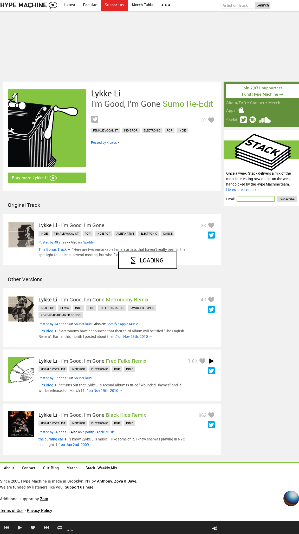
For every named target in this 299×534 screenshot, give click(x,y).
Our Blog (51, 468)
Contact (257, 103)
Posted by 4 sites (104, 142)
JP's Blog (45, 330)
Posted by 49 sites (52, 242)
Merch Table (142, 5)
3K (203, 225)
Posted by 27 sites (52, 377)
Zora (44, 498)
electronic (152, 130)
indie (182, 130)
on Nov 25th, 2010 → (135, 336)
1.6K (193, 361)
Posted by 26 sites (52, 432)
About (9, 468)
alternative (125, 233)
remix (64, 308)
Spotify (88, 242)
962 (202, 415)
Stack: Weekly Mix (101, 468)
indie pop (131, 130)
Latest (69, 5)
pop (169, 130)
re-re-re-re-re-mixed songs (61, 315)
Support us (114, 5)
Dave (131, 481)
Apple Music (129, 323)
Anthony (104, 481)
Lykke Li (105, 93)
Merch (274, 103)
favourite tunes (142, 308)
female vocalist (105, 130)
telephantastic (112, 308)
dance (167, 233)
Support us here (79, 487)
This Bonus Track (52, 249)
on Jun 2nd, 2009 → (77, 444)
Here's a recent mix (241, 189)
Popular (90, 5)
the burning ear (50, 439)
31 (203, 120)
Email (230, 198)
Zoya (118, 481)
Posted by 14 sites (52, 323)
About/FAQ (236, 103)
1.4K (201, 299)
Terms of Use (11, 510)
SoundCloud (83, 323)
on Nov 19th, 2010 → (106, 390)
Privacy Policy (39, 510)
